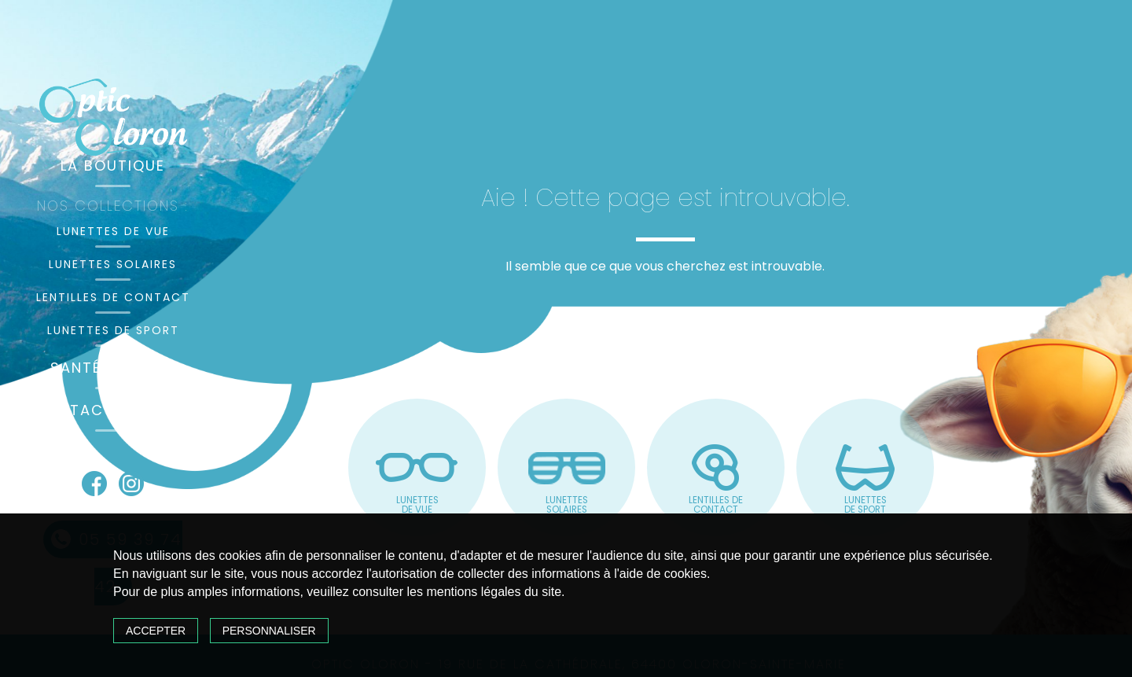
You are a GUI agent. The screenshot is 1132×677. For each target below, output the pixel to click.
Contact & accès (113, 410)
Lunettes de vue (113, 231)
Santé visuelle (112, 367)
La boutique (113, 165)
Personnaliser (269, 630)
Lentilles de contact (113, 297)
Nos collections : (113, 205)
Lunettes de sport (113, 330)
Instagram (131, 483)
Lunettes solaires (113, 264)
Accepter (156, 630)
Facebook (94, 483)
